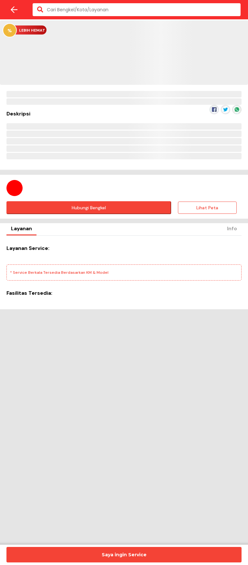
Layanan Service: (27, 248)
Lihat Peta (207, 208)
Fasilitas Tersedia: (29, 293)
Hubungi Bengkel (89, 208)
